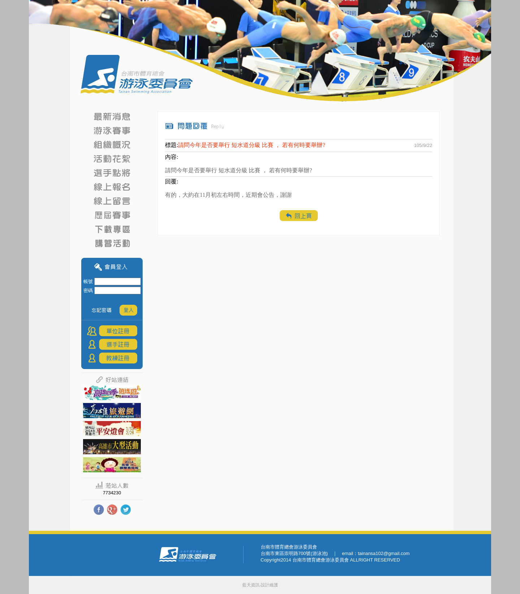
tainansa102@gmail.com (384, 553)
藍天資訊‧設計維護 (260, 585)
